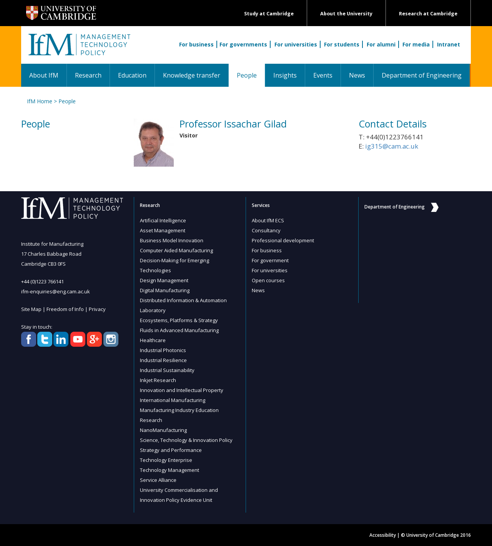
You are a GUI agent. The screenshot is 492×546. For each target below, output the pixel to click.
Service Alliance (158, 480)
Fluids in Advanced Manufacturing (179, 330)
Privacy (97, 309)
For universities (295, 44)
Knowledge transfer (191, 75)
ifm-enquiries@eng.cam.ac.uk (55, 291)
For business (196, 44)
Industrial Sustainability (167, 370)
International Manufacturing (172, 400)
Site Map (31, 309)
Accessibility (382, 535)
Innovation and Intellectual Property (181, 390)
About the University (346, 13)
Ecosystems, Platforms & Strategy (179, 320)
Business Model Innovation (171, 240)
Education (132, 75)
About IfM (43, 75)
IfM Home (39, 101)
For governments (243, 44)
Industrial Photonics (163, 350)
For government (270, 260)
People (251, 75)
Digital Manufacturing (164, 290)
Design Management (164, 280)
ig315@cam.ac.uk (391, 146)
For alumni (381, 44)
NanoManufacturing (163, 430)
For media (416, 44)
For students (341, 44)
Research (88, 75)
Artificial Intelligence (163, 220)
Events (322, 75)
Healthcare (153, 340)
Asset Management (162, 230)
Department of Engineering (422, 75)
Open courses (268, 280)
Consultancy (266, 230)
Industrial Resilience (163, 360)
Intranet (448, 44)
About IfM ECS (268, 220)
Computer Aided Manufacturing (176, 250)
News (357, 75)
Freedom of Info (65, 309)
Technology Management (169, 470)
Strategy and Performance (171, 450)
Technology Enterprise (166, 460)
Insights (285, 75)
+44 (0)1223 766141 (42, 281)
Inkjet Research (158, 380)
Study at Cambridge (269, 13)
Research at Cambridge (428, 13)
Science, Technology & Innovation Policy (186, 440)
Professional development (283, 240)
